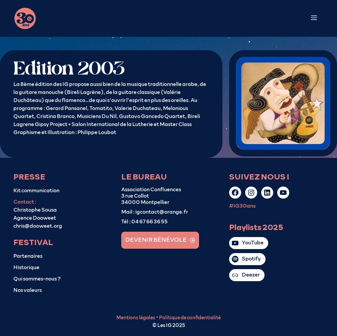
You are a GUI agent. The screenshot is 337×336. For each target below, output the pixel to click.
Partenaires (27, 256)
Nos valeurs (27, 290)
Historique (26, 267)
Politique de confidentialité (190, 317)
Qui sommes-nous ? (37, 279)
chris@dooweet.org (37, 226)
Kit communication (36, 190)
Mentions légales (135, 317)
